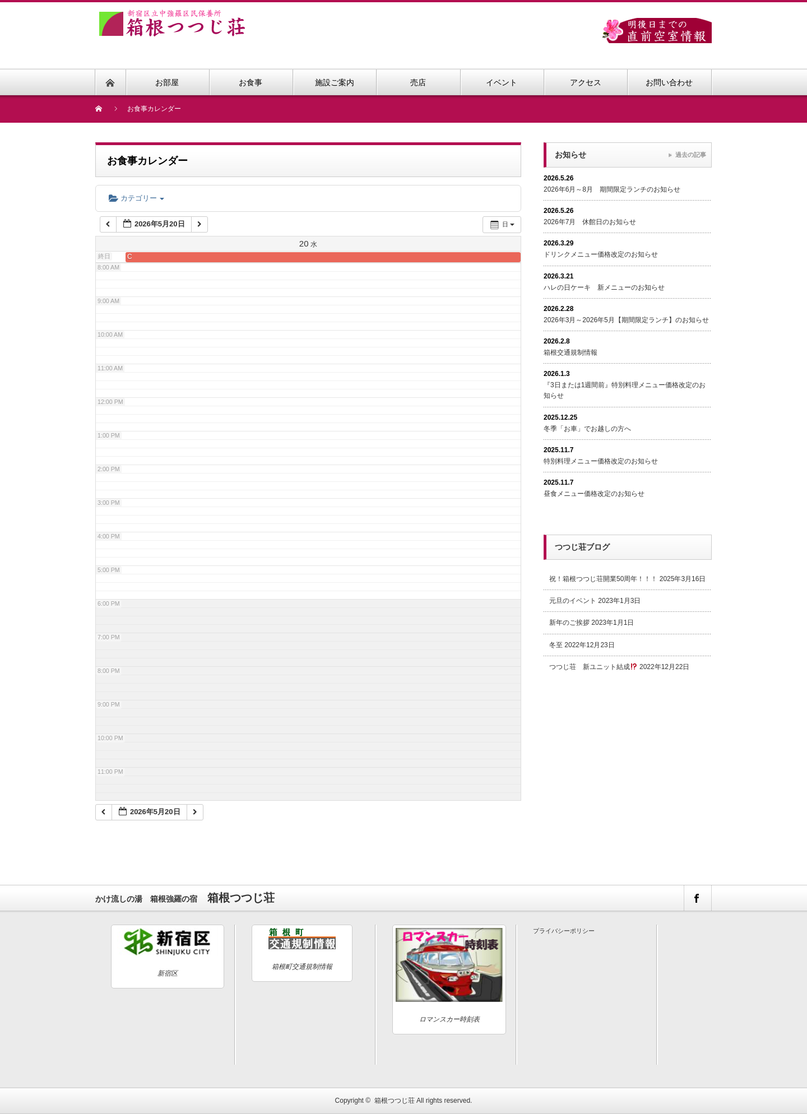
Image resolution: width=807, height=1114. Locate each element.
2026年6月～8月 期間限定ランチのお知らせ (612, 189)
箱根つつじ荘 (394, 1100)
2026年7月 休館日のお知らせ (590, 222)
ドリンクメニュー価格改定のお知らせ (601, 254)
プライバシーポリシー (564, 930)
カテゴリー (136, 198)
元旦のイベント (572, 601)
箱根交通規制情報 (570, 352)
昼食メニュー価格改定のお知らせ (594, 494)
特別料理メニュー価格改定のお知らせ (601, 461)
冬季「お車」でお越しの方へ (587, 429)
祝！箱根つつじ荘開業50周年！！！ (603, 579)
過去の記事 (690, 154)
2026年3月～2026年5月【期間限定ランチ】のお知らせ (626, 320)
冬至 (556, 645)
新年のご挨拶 (569, 622)
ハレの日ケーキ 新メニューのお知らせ (604, 287)
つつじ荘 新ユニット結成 (593, 667)
